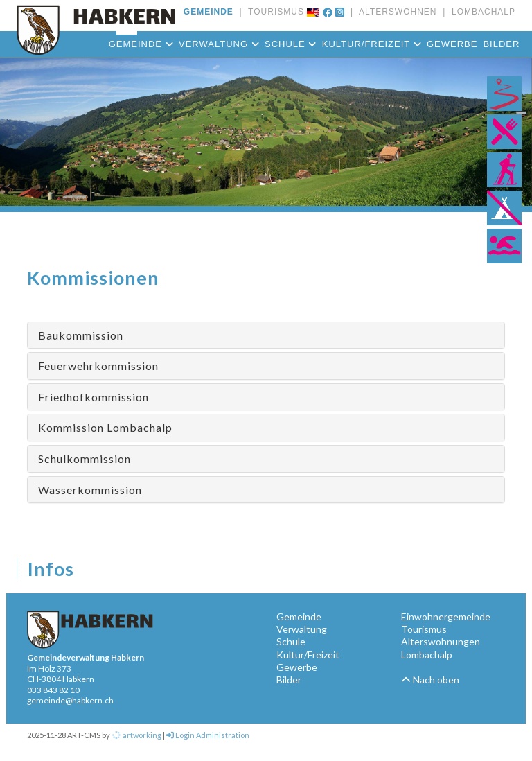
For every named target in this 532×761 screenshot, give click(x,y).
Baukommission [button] (80, 335)
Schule (291, 44)
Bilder (501, 44)
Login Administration (207, 735)
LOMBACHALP (480, 12)
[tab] (266, 335)
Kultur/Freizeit (371, 44)
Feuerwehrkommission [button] (98, 365)
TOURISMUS (273, 12)
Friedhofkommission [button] (93, 396)
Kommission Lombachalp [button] (105, 427)
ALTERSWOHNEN (394, 12)
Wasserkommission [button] (90, 489)
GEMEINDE (208, 12)
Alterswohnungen (440, 641)
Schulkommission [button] (84, 458)
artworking (136, 735)
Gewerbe (452, 44)
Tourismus (424, 629)
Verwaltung (219, 44)
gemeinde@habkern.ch (70, 700)
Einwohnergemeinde (445, 616)
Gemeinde (141, 44)
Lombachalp (426, 655)
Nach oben (430, 679)
